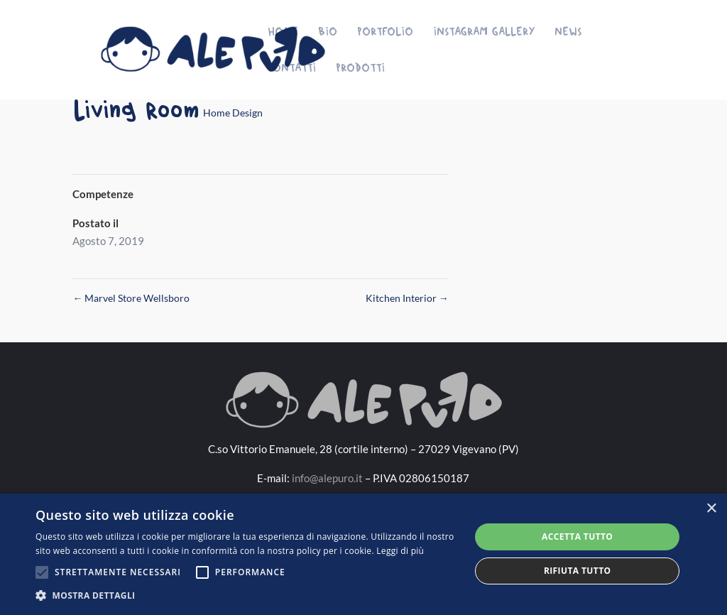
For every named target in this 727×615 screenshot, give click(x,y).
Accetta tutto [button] (577, 536)
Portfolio (385, 31)
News (567, 31)
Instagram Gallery (484, 31)
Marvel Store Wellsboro (131, 298)
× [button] (711, 509)
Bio (327, 31)
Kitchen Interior (407, 298)
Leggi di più (400, 551)
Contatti (292, 67)
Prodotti (360, 67)
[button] (246, 596)
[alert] (363, 554)
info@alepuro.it (327, 478)
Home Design (233, 113)
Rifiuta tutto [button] (577, 571)
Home (283, 31)
